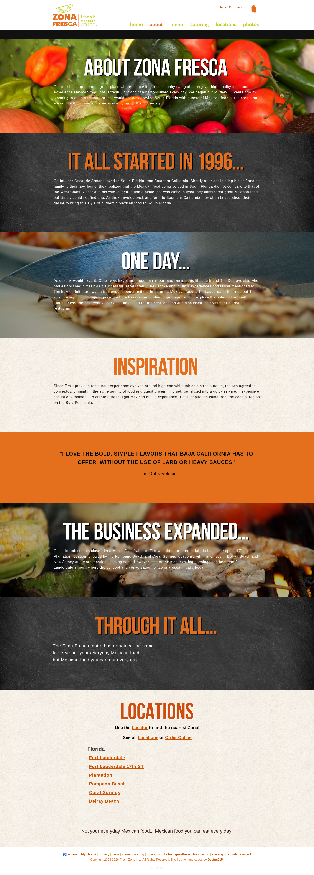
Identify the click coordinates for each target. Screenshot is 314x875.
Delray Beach (104, 801)
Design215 (215, 859)
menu (126, 854)
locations (153, 854)
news (115, 854)
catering (138, 854)
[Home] (136, 25)
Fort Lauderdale (107, 757)
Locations (148, 737)
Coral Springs (104, 792)
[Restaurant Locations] (226, 25)
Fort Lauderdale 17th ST (116, 766)
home (92, 854)
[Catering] (199, 25)
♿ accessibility (74, 854)
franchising (201, 854)
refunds (232, 854)
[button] (75, 26)
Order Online (178, 737)
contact (245, 854)
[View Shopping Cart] (253, 9)
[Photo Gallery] (251, 25)
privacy (104, 854)
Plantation (100, 775)
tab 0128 (157, 868)
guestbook (183, 854)
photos (168, 854)
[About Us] (156, 25)
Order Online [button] (231, 7)
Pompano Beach (107, 783)
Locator (140, 727)
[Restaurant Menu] (176, 25)
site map (218, 854)
